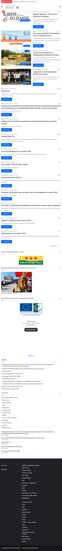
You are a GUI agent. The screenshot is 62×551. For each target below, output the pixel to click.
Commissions (25, 475)
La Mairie (4, 425)
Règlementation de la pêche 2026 (13, 233)
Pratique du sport (6, 412)
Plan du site (4, 465)
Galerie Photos (25, 468)
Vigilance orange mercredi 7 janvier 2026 (16, 220)
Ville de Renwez (37, 11)
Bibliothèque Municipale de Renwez (30, 465)
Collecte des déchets (27, 473)
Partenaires (4, 469)
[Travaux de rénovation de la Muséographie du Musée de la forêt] (16, 58)
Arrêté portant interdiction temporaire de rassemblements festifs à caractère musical (23, 368)
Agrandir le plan (31, 355)
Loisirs (3, 405)
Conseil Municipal (6, 402)
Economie (24, 485)
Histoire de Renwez (7, 422)
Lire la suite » (38, 26)
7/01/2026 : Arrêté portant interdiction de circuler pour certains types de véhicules (31, 205)
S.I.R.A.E (24, 514)
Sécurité (4, 415)
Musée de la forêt (6, 427)
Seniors (24, 519)
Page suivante (54, 246)
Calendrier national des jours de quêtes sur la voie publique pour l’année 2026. (29, 192)
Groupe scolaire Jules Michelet (29, 495)
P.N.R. (23, 507)
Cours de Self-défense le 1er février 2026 (16, 151)
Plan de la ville (5, 400)
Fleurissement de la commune (29, 493)
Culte (23, 480)
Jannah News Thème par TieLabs (30, 548)
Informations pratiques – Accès (10, 397)
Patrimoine (24, 509)
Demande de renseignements (29, 483)
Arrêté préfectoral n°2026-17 (11, 177)
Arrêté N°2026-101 (8, 136)
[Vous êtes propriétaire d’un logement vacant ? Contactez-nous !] (16, 39)
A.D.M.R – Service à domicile (9, 417)
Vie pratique (5, 420)
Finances (24, 490)
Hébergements (5, 407)
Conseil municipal (6, 410)
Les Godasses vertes (27, 502)
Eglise (23, 488)
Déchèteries (5, 91)
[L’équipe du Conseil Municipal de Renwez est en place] (16, 77)
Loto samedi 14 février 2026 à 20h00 (14, 164)
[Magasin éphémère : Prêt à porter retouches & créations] (16, 16)
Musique (24, 541)
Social (23, 524)
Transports (24, 527)
